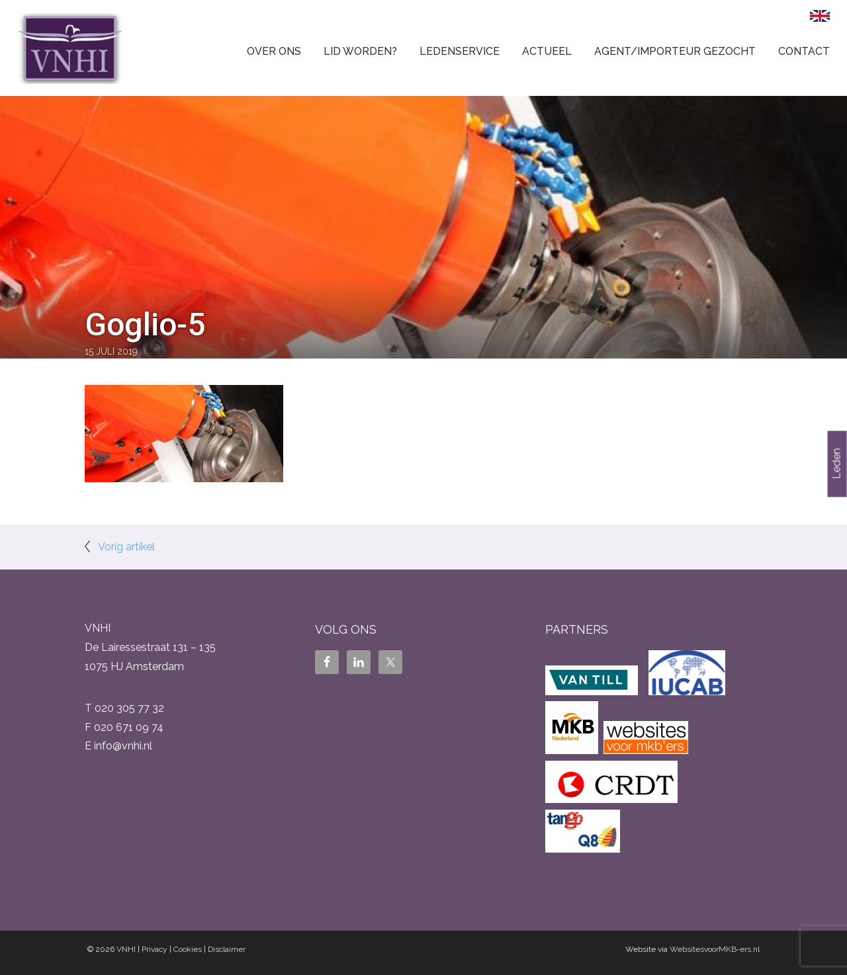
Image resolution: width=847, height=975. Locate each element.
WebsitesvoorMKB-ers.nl (715, 949)
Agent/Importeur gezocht (675, 51)
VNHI (126, 949)
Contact (804, 51)
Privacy (154, 949)
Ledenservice (460, 51)
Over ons (274, 51)
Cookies (187, 949)
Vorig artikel (126, 546)
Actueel (547, 51)
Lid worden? (360, 51)
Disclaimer (226, 949)
